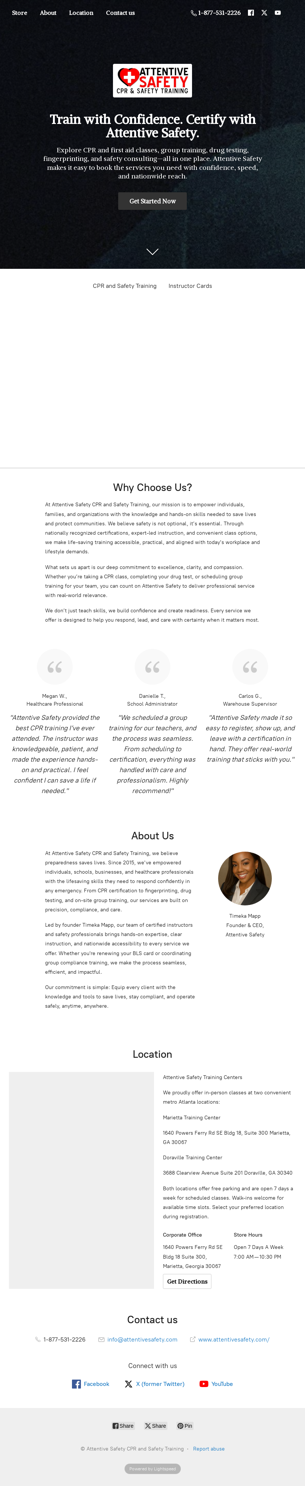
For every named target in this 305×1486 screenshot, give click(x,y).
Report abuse (209, 1449)
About (48, 12)
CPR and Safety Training (125, 285)
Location (81, 12)
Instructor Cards (190, 285)
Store (19, 12)
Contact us (120, 12)
